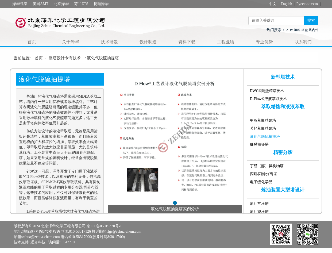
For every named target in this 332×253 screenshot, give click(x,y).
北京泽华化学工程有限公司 (63, 226)
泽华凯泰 (19, 4)
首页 (32, 42)
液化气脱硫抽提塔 (265, 137)
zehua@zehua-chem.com (41, 237)
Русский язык (307, 4)
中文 (272, 4)
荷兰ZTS (81, 4)
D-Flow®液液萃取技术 (268, 99)
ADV (289, 30)
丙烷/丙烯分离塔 (263, 174)
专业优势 (264, 42)
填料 (297, 30)
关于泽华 (70, 42)
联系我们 (303, 42)
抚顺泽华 (101, 4)
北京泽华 (61, 4)
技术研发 (109, 42)
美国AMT (40, 4)
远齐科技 (37, 242)
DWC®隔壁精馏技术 (267, 91)
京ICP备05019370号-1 (104, 226)
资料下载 (186, 42)
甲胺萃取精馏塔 (263, 120)
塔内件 (313, 30)
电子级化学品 (261, 182)
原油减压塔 (259, 212)
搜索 (311, 20)
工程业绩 (225, 42)
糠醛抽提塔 (259, 145)
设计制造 (148, 42)
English (286, 4)
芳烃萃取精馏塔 (263, 128)
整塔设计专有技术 (65, 58)
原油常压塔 (259, 204)
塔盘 (305, 30)
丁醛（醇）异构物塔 (267, 166)
